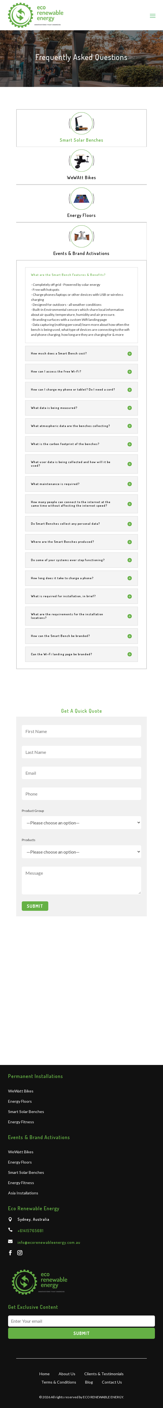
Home (44, 1373)
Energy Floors (20, 1101)
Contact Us (112, 1382)
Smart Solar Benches (26, 1112)
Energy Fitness (21, 1122)
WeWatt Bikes (20, 1091)
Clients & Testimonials (104, 1373)
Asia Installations (23, 1193)
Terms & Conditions (58, 1382)
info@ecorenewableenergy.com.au (49, 1242)
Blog (89, 1382)
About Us (67, 1373)
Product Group (33, 811)
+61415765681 (31, 1230)
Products (28, 840)
